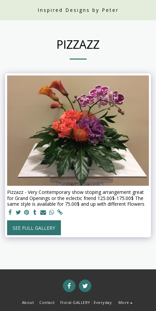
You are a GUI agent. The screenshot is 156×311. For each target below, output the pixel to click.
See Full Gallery (34, 228)
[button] (7, 10)
